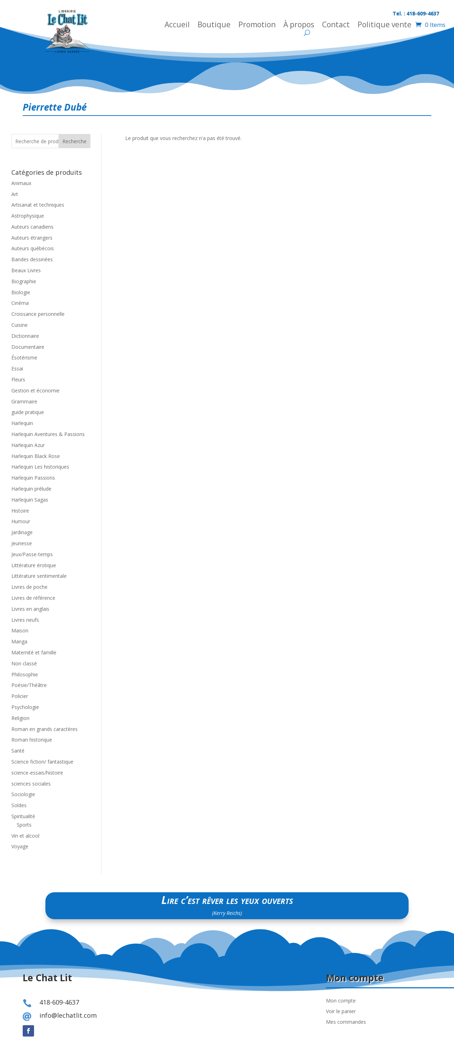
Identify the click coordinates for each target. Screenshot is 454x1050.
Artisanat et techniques (37, 204)
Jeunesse (21, 543)
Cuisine (19, 325)
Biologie (20, 292)
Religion (20, 718)
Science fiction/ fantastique (42, 761)
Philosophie (24, 674)
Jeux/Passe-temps (32, 554)
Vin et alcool (25, 835)
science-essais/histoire (37, 772)
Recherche (74, 141)
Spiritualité (23, 816)
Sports (24, 824)
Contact (336, 25)
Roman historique (31, 739)
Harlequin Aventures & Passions (48, 434)
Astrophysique (27, 215)
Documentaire (27, 347)
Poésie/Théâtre (29, 685)
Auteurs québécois (32, 248)
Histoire (20, 510)
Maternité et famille (33, 652)
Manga (19, 641)
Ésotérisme (24, 357)
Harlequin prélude (31, 488)
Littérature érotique (33, 565)
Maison (19, 630)
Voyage (19, 846)
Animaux (21, 183)
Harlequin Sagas (29, 499)
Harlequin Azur (28, 445)
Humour (20, 521)
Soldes (19, 805)
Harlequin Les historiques (40, 466)
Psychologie (25, 707)
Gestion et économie (35, 390)
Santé (17, 750)
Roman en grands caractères (44, 729)
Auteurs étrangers (31, 237)
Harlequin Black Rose (35, 456)
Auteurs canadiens (32, 226)
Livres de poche (29, 586)
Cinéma (20, 303)
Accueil (177, 25)
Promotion (257, 25)
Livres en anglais (30, 608)
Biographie (23, 281)
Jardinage (22, 532)
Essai (17, 368)
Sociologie (23, 794)
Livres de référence (33, 597)
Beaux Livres (26, 270)
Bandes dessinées (32, 259)
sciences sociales (31, 783)
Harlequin (22, 423)
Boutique (214, 25)
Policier (19, 696)
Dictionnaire (25, 336)
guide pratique (27, 412)
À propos (298, 25)
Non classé (24, 663)
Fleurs (18, 379)
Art (14, 194)
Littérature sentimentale (39, 576)
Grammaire (24, 401)
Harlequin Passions (33, 477)
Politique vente (384, 25)
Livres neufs (25, 619)
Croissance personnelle (38, 314)
